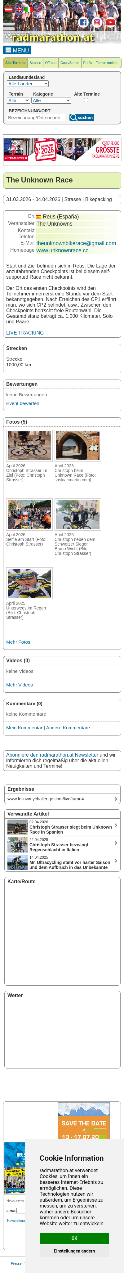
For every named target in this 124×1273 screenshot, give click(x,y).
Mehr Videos (19, 684)
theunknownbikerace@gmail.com (76, 243)
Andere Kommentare (68, 727)
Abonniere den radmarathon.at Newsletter (52, 755)
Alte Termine (87, 94)
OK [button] (75, 1238)
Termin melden (107, 63)
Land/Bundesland (27, 77)
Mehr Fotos (18, 642)
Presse (16, 1263)
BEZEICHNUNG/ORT (30, 110)
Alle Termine (15, 63)
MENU (17, 50)
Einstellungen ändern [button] (74, 1250)
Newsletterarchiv (19, 1220)
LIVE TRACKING (25, 332)
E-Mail (11, 1210)
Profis (87, 63)
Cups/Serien (69, 63)
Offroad (51, 63)
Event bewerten (22, 403)
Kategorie (43, 94)
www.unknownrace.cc (62, 250)
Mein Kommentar (24, 727)
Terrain (16, 94)
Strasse (35, 63)
